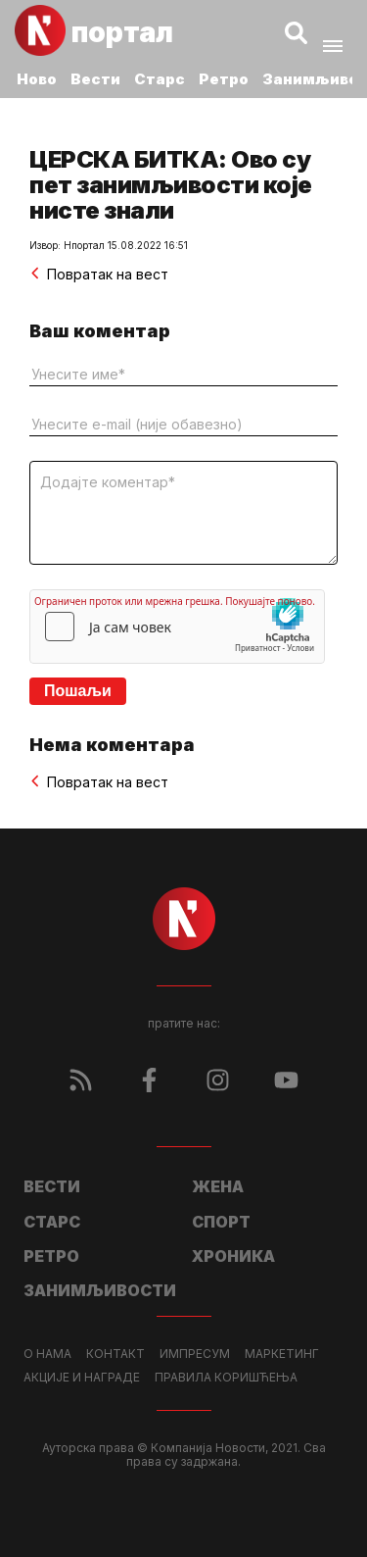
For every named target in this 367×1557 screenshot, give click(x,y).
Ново (37, 79)
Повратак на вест (98, 274)
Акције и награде (81, 1377)
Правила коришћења (226, 1377)
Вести (95, 79)
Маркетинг (282, 1354)
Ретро (224, 79)
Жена (218, 1186)
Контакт (115, 1354)
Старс (159, 79)
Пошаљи (78, 690)
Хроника (233, 1256)
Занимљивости (99, 1290)
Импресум (195, 1354)
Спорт (221, 1221)
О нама (47, 1354)
